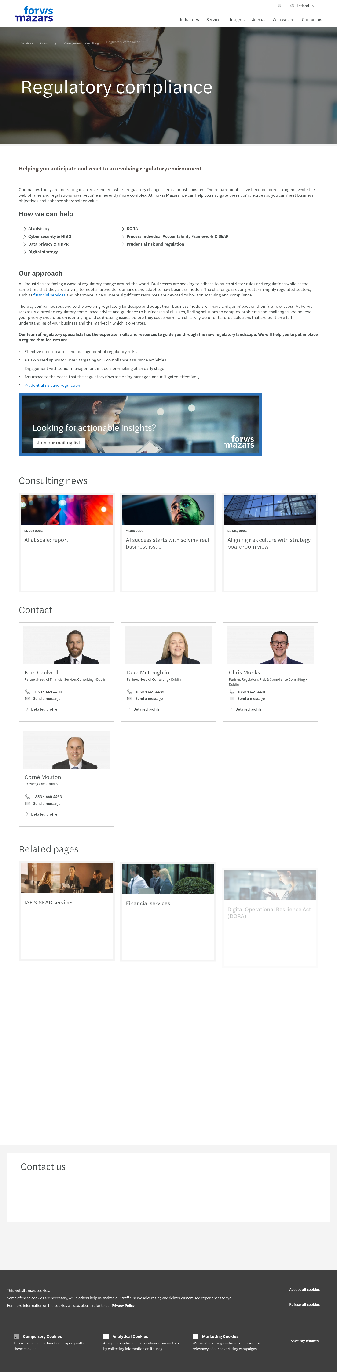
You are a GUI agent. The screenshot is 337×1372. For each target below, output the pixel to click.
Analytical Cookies (130, 1336)
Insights (237, 19)
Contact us (312, 19)
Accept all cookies (304, 1289)
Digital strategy (43, 251)
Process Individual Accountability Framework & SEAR (178, 236)
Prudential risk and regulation (155, 244)
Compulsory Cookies (42, 1336)
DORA (132, 228)
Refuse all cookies (304, 1304)
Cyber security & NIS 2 (49, 236)
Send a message (43, 698)
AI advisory (38, 228)
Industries (189, 19)
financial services (49, 295)
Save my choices (305, 1340)
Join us (258, 19)
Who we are (283, 19)
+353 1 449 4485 (145, 693)
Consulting (48, 42)
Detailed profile (41, 709)
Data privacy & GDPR (48, 244)
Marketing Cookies (220, 1336)
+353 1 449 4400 (43, 691)
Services (214, 19)
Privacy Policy (123, 1305)
